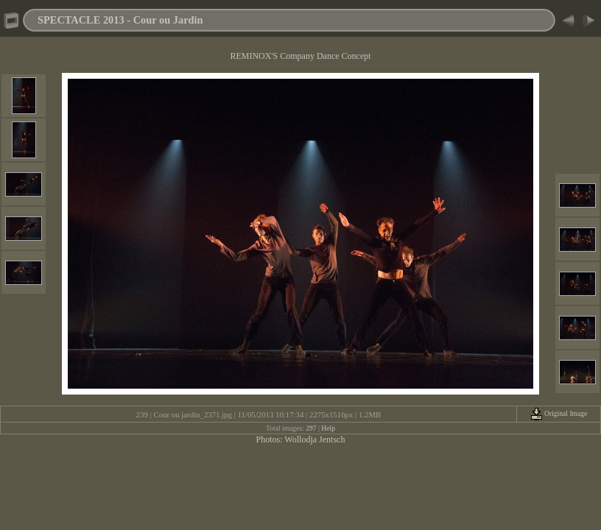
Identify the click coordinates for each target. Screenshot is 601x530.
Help (328, 428)
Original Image (559, 413)
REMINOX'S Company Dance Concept (300, 56)
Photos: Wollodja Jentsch (300, 439)
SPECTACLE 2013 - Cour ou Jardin (120, 20)
